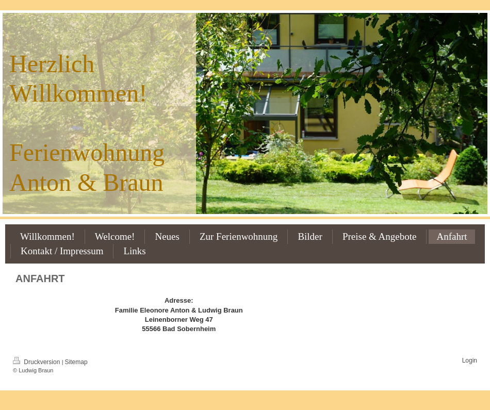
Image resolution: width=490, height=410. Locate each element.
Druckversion (37, 362)
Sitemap (76, 362)
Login (469, 360)
